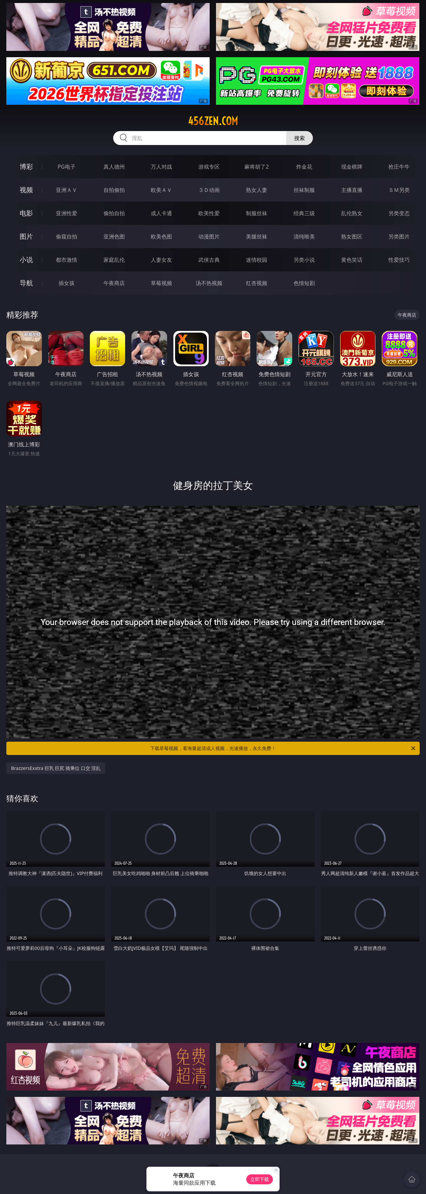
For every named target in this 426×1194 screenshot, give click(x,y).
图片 (26, 236)
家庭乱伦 (114, 259)
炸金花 (304, 166)
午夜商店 (114, 283)
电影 (26, 213)
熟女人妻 (256, 190)
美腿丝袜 (256, 236)
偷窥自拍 (66, 236)
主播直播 (351, 190)
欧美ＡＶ (161, 190)
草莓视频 (161, 283)
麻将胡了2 (256, 166)
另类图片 (399, 236)
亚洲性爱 (66, 213)
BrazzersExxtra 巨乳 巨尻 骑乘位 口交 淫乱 (56, 768)
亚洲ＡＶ (66, 190)
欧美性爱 (209, 213)
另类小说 (304, 259)
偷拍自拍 (114, 213)
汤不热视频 (209, 283)
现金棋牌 (351, 166)
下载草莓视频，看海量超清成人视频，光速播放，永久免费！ (283, 748)
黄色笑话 (351, 259)
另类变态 (399, 213)
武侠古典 (209, 259)
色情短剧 (304, 283)
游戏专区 (209, 166)
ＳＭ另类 (399, 190)
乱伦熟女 (351, 213)
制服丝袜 (256, 213)
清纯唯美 (304, 236)
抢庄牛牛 (399, 166)
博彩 (26, 166)
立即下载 (259, 1179)
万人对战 (161, 166)
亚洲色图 (114, 236)
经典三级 (304, 213)
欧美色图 (161, 236)
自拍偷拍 (114, 190)
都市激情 (66, 259)
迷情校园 (256, 259)
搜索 (299, 138)
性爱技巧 (399, 259)
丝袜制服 (304, 190)
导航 (26, 282)
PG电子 (66, 166)
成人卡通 (161, 213)
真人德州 (114, 166)
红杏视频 (256, 283)
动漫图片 (209, 236)
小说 (26, 259)
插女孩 (67, 283)
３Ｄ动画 (209, 190)
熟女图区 (351, 236)
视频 (26, 189)
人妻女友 (161, 259)
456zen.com (213, 121)
